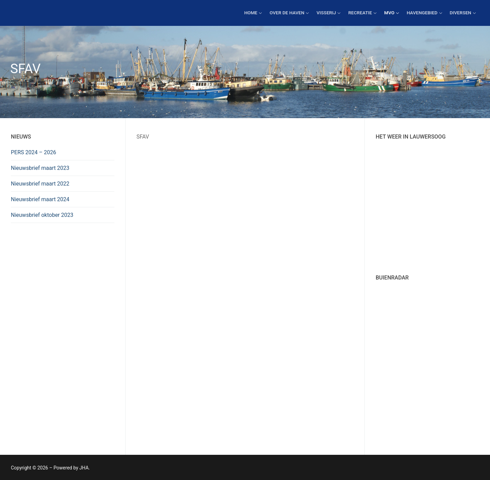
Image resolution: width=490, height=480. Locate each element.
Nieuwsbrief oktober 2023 (42, 215)
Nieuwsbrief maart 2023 (40, 168)
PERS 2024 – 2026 (33, 152)
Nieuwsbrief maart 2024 (40, 199)
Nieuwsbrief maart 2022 (40, 183)
